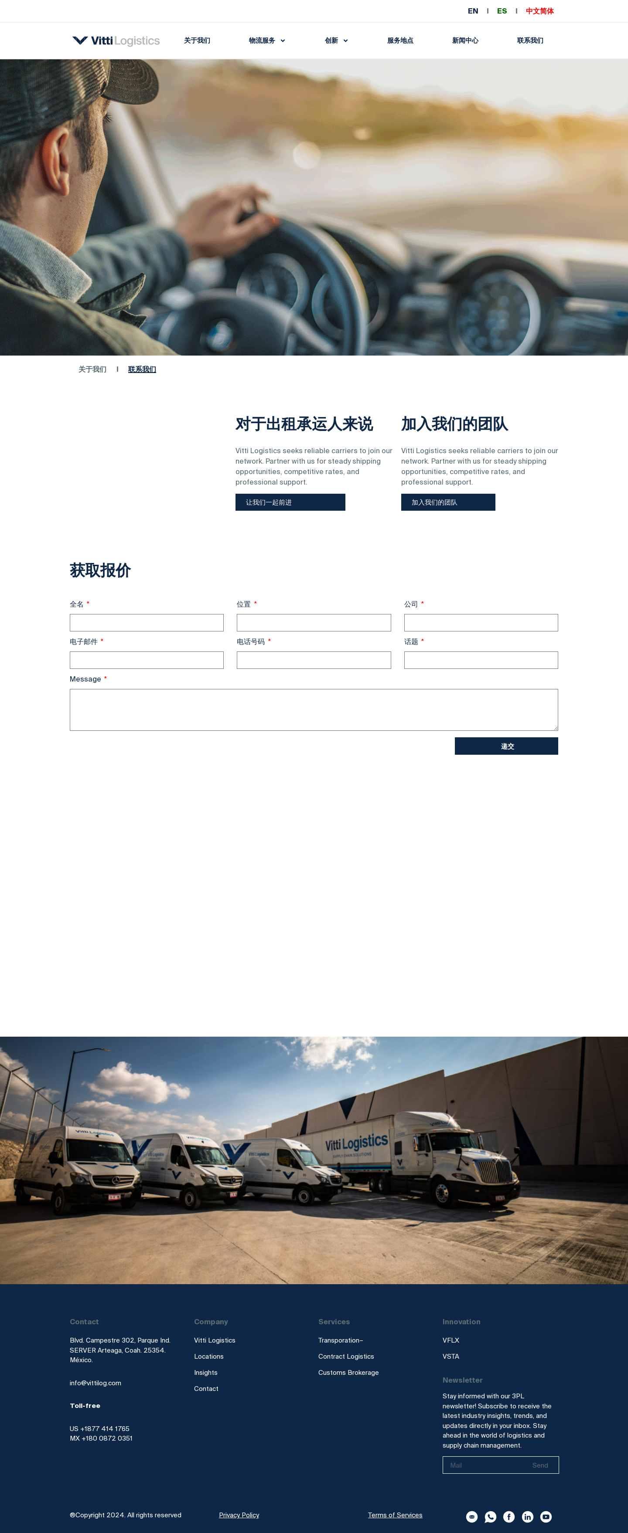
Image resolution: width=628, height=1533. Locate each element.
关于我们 (197, 40)
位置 (245, 604)
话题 (412, 641)
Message (86, 679)
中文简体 (540, 11)
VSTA (451, 1356)
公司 (412, 604)
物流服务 (267, 40)
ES (502, 11)
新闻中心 (465, 40)
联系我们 (530, 40)
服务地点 (400, 40)
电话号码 (251, 641)
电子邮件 (84, 641)
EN (473, 11)
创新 (337, 40)
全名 (77, 604)
